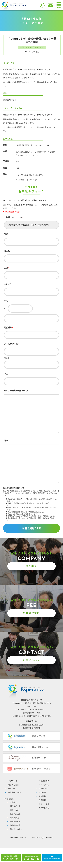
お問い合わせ (31, 673)
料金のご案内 (31, 626)
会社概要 (31, 579)
